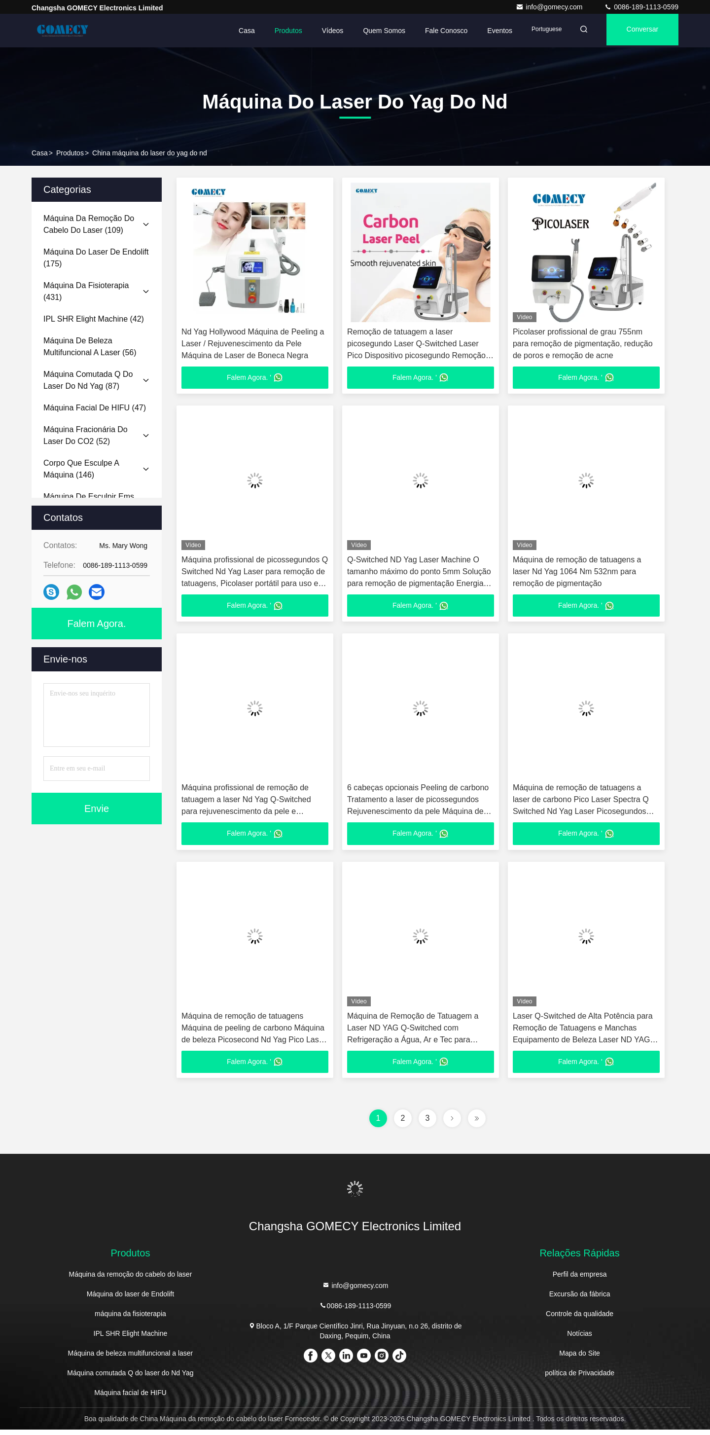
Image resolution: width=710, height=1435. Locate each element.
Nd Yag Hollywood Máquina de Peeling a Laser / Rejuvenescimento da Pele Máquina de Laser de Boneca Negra (252, 344)
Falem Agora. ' (255, 378)
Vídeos (320, 31)
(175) (95, 258)
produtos (70, 153)
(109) (88, 224)
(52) (85, 435)
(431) (86, 291)
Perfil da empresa (580, 1280)
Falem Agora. (97, 623)
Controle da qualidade (579, 1319)
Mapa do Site (579, 1358)
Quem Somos (372, 31)
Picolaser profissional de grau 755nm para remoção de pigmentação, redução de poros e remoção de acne (583, 344)
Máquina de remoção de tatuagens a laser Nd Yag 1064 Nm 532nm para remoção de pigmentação (577, 573)
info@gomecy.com (550, 7)
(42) (93, 319)
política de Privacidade (579, 1378)
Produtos (276, 31)
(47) (94, 408)
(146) (81, 469)
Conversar (639, 31)
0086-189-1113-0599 (641, 7)
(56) (90, 346)
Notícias (579, 1339)
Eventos (487, 31)
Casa (234, 31)
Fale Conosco (434, 31)
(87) (88, 380)
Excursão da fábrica (579, 1299)
